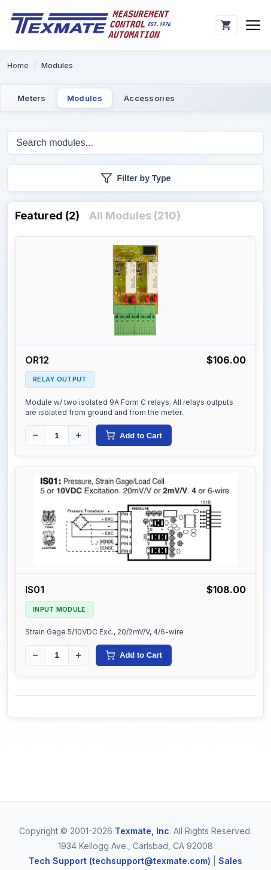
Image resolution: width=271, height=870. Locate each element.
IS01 (34, 590)
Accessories (149, 98)
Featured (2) (47, 215)
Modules (84, 98)
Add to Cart (133, 435)
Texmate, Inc (142, 831)
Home (18, 65)
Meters (31, 98)
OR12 (37, 360)
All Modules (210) (135, 215)
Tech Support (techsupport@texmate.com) (120, 861)
